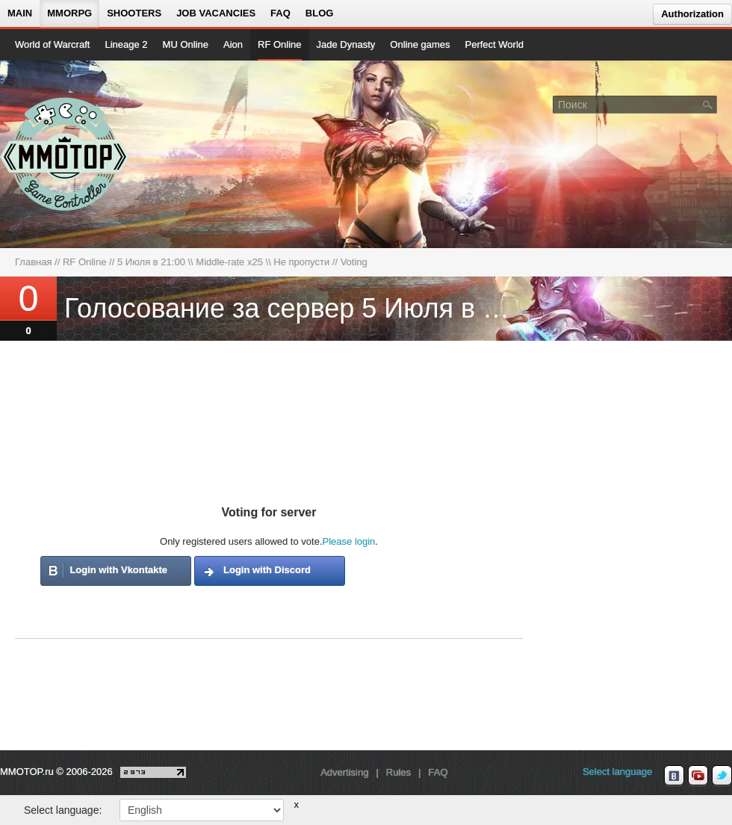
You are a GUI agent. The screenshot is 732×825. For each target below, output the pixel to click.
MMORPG (69, 13)
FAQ (280, 13)
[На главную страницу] (65, 154)
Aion (233, 44)
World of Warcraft (52, 44)
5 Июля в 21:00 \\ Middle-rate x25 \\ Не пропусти (223, 262)
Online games (420, 44)
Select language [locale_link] (617, 771)
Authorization (692, 13)
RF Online (280, 44)
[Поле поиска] (708, 103)
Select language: (63, 810)
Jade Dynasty (346, 44)
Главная (33, 262)
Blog (319, 13)
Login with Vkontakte (118, 569)
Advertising (344, 772)
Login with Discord (267, 569)
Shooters (134, 13)
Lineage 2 (126, 44)
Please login (349, 541)
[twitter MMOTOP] (722, 775)
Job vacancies (215, 13)
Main (19, 13)
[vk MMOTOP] (674, 775)
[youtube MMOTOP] (698, 775)
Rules (398, 772)
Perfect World (494, 44)
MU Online (185, 44)
